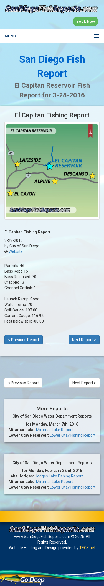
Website (16, 251)
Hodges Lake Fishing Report (59, 476)
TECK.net (87, 547)
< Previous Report (23, 340)
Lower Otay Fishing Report (72, 435)
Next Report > (84, 340)
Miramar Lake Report (54, 429)
